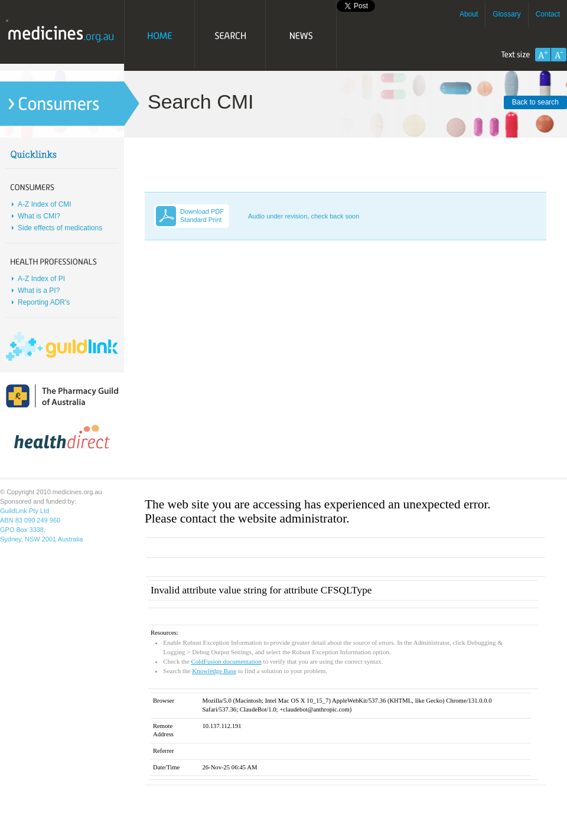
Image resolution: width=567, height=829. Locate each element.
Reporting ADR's (44, 302)
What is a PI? (39, 290)
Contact (548, 14)
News (301, 35)
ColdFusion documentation (226, 661)
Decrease (558, 54)
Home (159, 35)
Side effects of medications (60, 228)
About (469, 14)
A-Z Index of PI (41, 279)
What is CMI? (39, 216)
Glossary (506, 14)
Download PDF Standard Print (202, 215)
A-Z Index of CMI (44, 204)
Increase (542, 54)
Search (230, 35)
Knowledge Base (214, 670)
